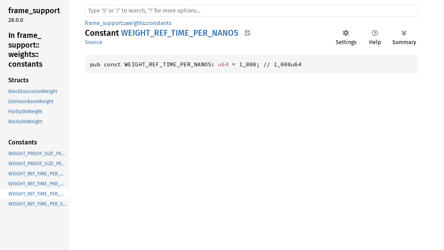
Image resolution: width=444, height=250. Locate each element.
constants (159, 23)
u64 (223, 64)
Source (93, 42)
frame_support (103, 23)
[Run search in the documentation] (251, 11)
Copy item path (247, 33)
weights (134, 23)
